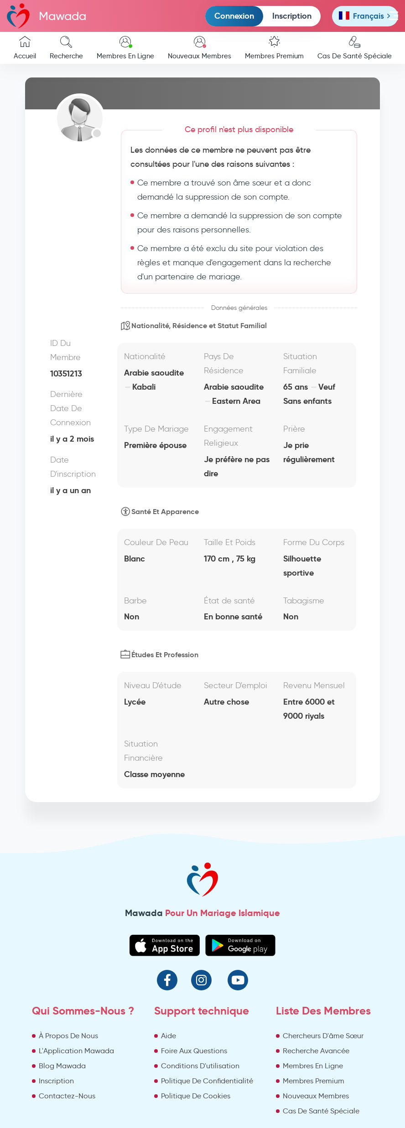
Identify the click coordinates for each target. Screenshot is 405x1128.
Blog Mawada (62, 1065)
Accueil (25, 48)
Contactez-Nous (67, 1096)
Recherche (66, 48)
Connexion (234, 15)
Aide (168, 1035)
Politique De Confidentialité (207, 1080)
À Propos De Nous (68, 1035)
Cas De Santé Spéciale (354, 48)
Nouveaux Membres (199, 48)
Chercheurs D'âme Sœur (323, 1035)
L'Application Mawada (76, 1050)
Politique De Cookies (195, 1096)
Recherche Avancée (316, 1050)
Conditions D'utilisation (200, 1065)
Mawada (46, 15)
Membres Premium (274, 48)
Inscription (292, 15)
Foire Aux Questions (194, 1050)
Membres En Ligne (125, 48)
